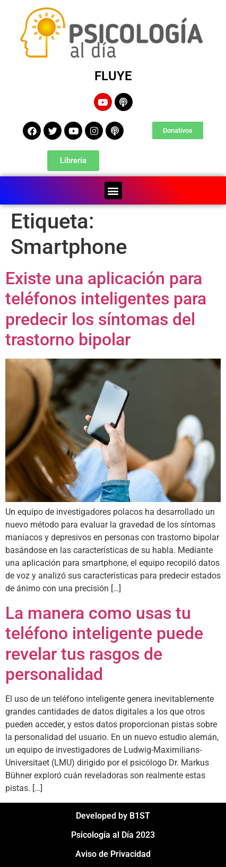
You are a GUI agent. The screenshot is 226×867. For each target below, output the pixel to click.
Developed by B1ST (113, 816)
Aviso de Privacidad (113, 854)
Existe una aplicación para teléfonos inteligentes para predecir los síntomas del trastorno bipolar (105, 309)
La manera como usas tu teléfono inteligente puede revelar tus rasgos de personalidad (104, 643)
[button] (113, 190)
